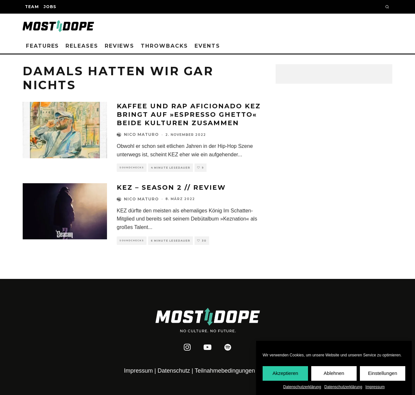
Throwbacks (164, 46)
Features (42, 46)
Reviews (119, 46)
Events (207, 46)
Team (32, 6)
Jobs (49, 6)
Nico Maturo (141, 134)
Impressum (375, 387)
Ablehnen (334, 374)
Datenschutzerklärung (302, 387)
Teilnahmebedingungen (225, 370)
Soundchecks (131, 167)
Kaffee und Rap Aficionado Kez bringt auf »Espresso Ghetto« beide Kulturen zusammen (189, 114)
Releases (81, 46)
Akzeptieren (285, 374)
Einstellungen (382, 374)
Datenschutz (174, 370)
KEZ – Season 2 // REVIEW (171, 187)
